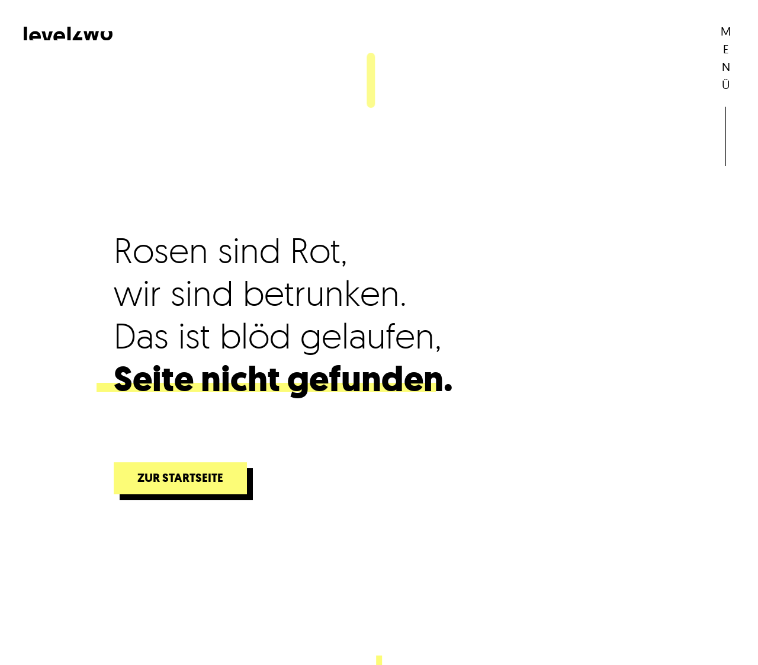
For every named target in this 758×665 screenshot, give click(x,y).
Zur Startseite (180, 478)
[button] (725, 62)
